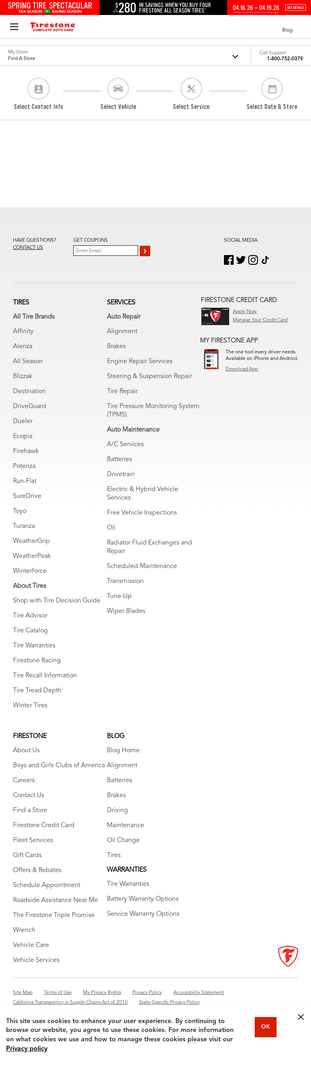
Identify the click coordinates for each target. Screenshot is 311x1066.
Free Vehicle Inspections (142, 513)
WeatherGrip (31, 541)
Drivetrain (121, 474)
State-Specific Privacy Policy (169, 1002)
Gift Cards (27, 855)
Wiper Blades (126, 611)
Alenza (22, 346)
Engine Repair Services (140, 361)
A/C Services (125, 444)
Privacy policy (26, 1049)
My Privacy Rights (102, 992)
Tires (114, 855)
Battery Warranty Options (143, 899)
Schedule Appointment (46, 885)
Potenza (24, 466)
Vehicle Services (36, 960)
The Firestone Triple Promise (54, 915)
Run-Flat (24, 481)
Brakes (116, 346)
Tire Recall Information (45, 675)
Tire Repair (122, 391)
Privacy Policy (147, 992)
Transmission (125, 581)
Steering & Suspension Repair (149, 376)
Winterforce (30, 571)
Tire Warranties (34, 646)
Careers (24, 780)
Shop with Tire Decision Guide (56, 601)
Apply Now (245, 311)
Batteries (119, 459)
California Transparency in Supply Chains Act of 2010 (70, 1002)
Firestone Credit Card (44, 825)
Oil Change (123, 840)
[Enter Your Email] (105, 250)
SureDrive (27, 496)
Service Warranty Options (143, 914)
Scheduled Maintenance (142, 566)
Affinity (23, 331)
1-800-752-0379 (285, 59)
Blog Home (123, 750)
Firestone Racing (37, 660)
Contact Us (28, 795)
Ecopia (22, 436)
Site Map (22, 992)
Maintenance (125, 825)
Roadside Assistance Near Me (55, 900)
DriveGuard (29, 406)
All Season (28, 361)
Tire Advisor (30, 616)
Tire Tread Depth (37, 690)
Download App (242, 369)
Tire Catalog (30, 631)
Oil (111, 528)
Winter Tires (30, 705)
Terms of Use (58, 992)
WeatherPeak (32, 556)
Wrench (24, 930)
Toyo (19, 511)
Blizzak (22, 376)
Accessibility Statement (198, 992)
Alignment (122, 331)
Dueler (22, 421)
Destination (29, 391)
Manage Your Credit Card (260, 320)
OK (265, 1027)
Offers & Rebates (37, 870)
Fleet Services (33, 840)
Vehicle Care (31, 945)
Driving (117, 810)
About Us (26, 750)
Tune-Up (119, 596)
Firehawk (26, 451)
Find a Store (30, 810)
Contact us (28, 247)
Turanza (24, 526)
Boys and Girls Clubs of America (59, 765)
